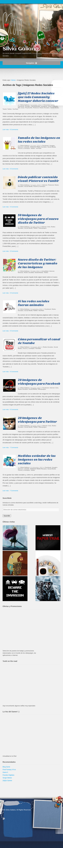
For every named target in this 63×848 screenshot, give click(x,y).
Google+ (28, 106)
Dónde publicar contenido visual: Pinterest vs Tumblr (38, 179)
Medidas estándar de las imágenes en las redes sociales (37, 459)
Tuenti (5, 109)
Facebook (21, 106)
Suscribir (7, 516)
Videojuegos (42, 228)
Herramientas (35, 106)
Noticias (20, 272)
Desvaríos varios (48, 105)
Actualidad (45, 271)
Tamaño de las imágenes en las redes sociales (39, 139)
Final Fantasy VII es (9, 769)
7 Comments (14, 447)
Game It (5, 772)
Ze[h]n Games (7, 780)
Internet (20, 147)
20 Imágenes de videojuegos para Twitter (37, 419)
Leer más (6, 129)
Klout (50, 106)
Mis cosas (21, 107)
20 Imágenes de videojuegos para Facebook (39, 381)
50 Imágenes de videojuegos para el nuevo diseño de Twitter (38, 218)
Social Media (54, 107)
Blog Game (6, 767)
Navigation (30, 63)
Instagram (44, 106)
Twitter (9, 109)
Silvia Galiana (21, 49)
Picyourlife (28, 107)
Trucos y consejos (24, 148)
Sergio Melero (7, 778)
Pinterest (36, 107)
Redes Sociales (45, 107)
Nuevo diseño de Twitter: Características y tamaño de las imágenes (37, 263)
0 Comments (14, 129)
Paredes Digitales (8, 775)
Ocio (48, 226)
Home (13, 80)
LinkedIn (55, 106)
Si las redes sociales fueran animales (33, 303)
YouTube (15, 109)
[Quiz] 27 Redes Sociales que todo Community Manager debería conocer (38, 97)
